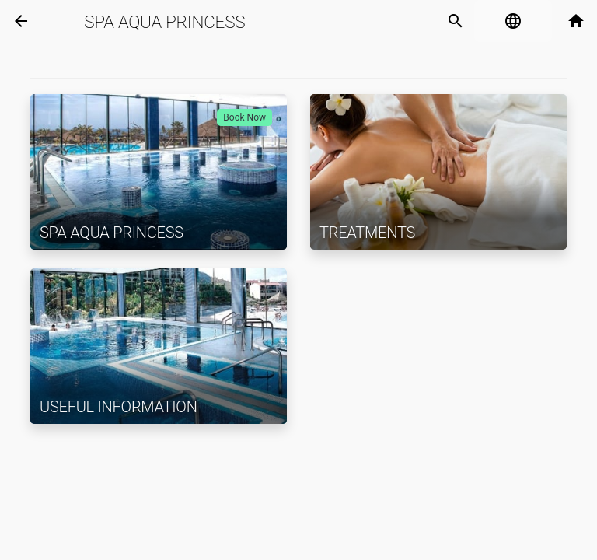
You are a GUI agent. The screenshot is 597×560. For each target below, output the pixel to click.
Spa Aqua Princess (164, 22)
